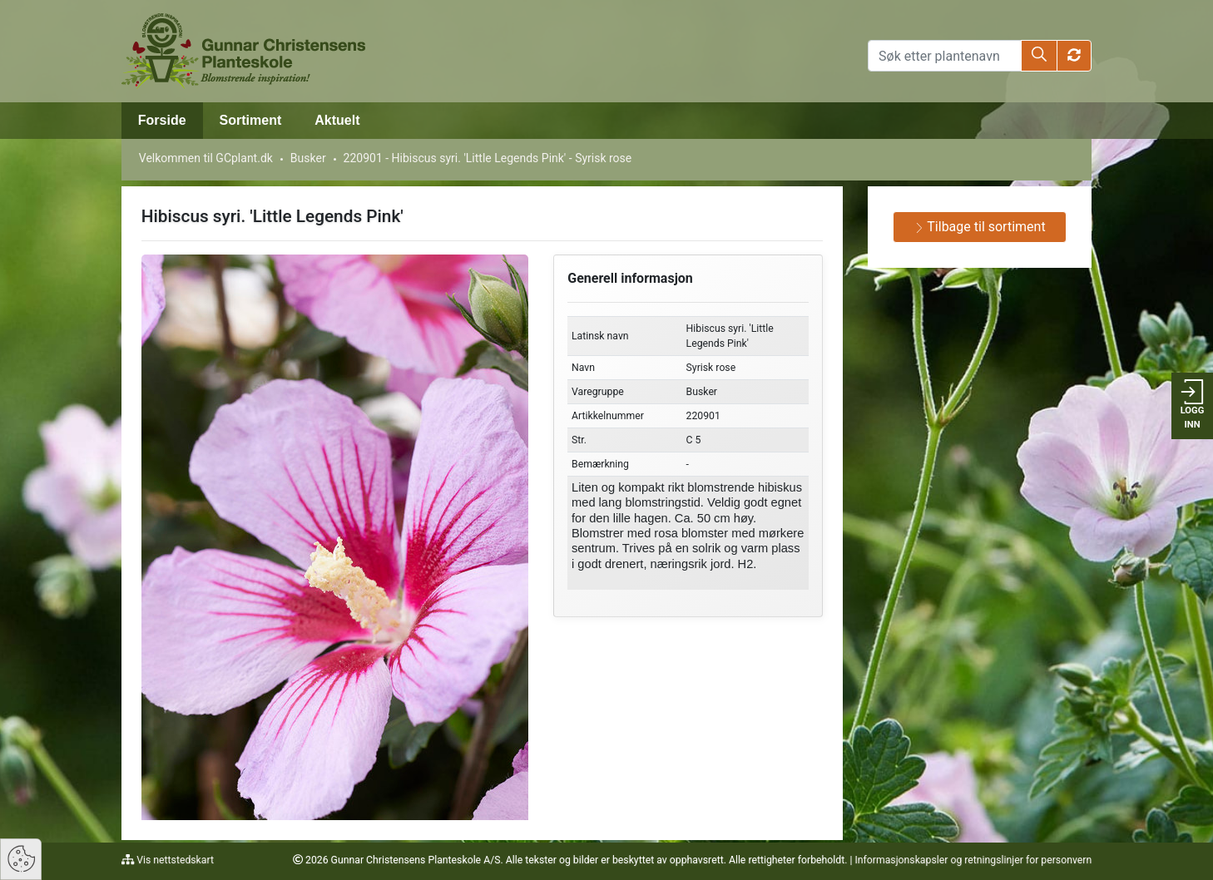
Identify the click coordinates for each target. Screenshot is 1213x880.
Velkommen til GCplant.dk (206, 158)
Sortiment (251, 120)
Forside (162, 120)
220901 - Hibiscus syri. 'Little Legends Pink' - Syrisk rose (488, 158)
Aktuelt (336, 120)
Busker (308, 158)
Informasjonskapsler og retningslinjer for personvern (973, 860)
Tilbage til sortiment (980, 227)
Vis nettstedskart (174, 860)
